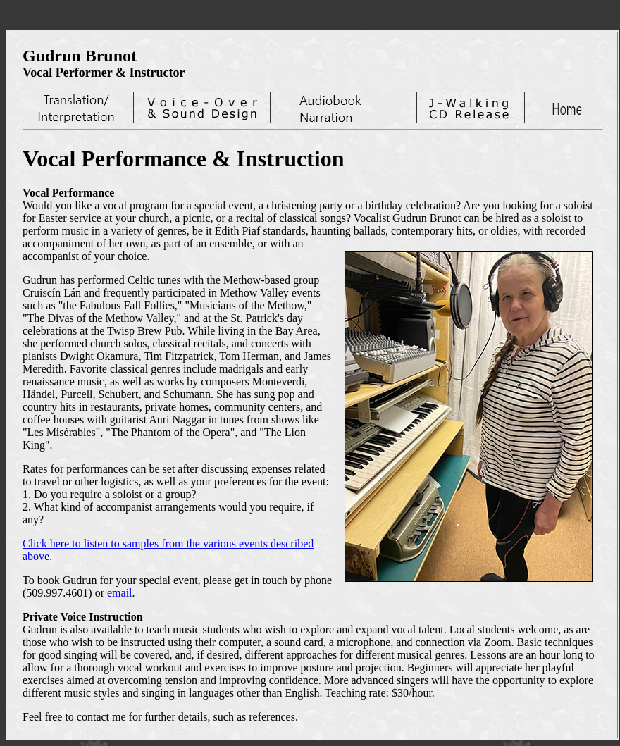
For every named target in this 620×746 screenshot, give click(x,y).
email (119, 593)
